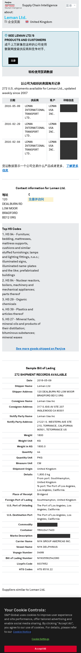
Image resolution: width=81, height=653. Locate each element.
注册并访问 (36, 199)
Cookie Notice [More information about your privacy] (22, 634)
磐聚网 (13, 5)
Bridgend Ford (60, 598)
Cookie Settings (40, 641)
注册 (13, 61)
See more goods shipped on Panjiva (40, 348)
